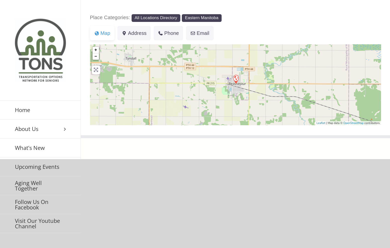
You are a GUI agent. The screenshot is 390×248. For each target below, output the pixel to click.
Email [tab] (199, 33)
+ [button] (96, 50)
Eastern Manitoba (202, 17)
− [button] (96, 57)
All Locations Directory (156, 17)
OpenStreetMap (353, 123)
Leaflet (320, 123)
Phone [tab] (168, 33)
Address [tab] (134, 33)
